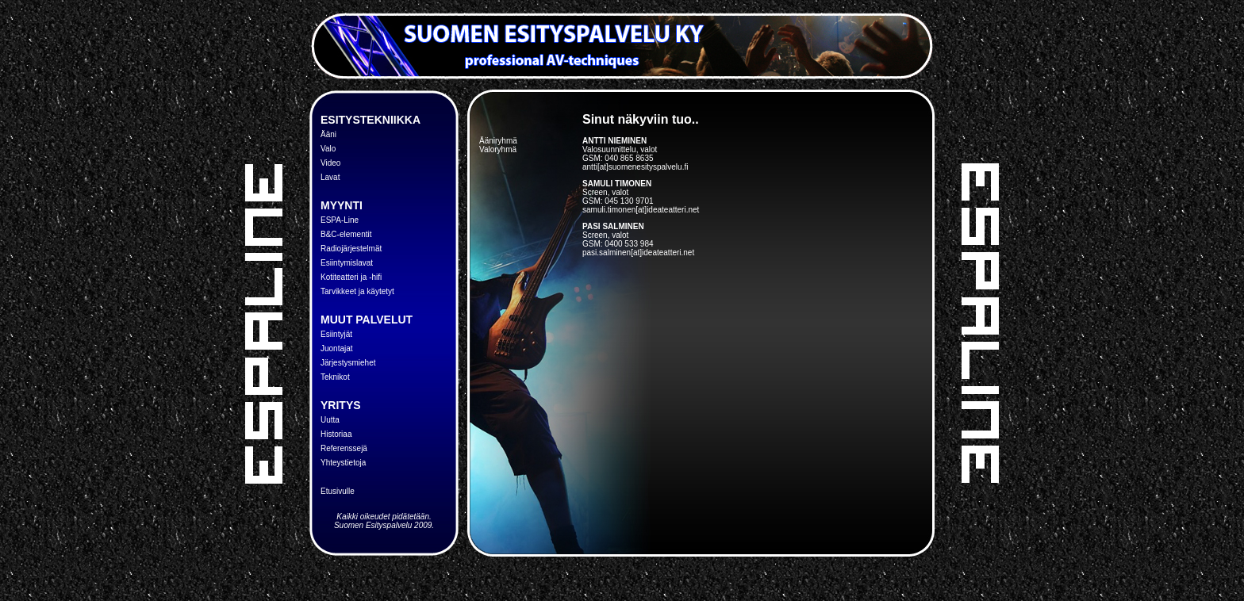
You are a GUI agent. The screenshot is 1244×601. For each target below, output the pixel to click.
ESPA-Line (340, 220)
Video (330, 163)
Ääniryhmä (498, 140)
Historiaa (336, 434)
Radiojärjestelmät (351, 248)
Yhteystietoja (343, 462)
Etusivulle (338, 491)
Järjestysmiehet (348, 362)
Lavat (330, 177)
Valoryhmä (497, 149)
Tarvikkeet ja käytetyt (357, 291)
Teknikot (335, 377)
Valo (328, 148)
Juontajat (337, 348)
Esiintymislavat (347, 262)
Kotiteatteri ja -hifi (351, 277)
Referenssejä (344, 448)
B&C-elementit (346, 234)
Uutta (330, 419)
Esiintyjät (336, 334)
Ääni (328, 134)
